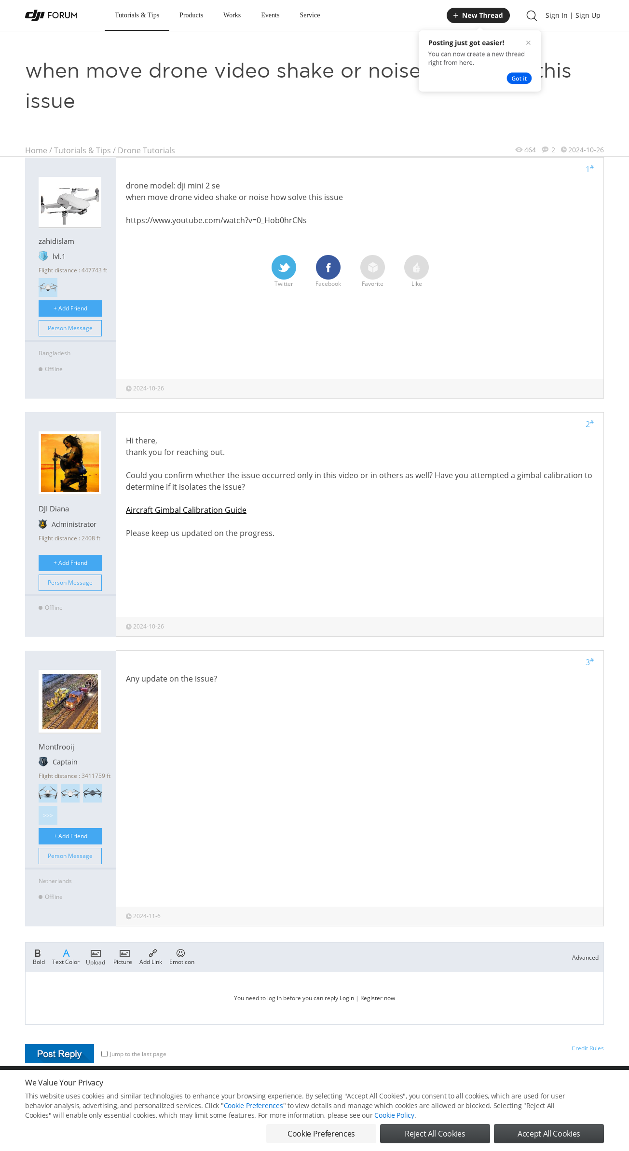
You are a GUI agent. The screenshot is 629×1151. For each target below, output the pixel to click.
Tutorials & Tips (137, 15)
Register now (377, 998)
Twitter (284, 271)
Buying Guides (527, 1087)
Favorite (372, 271)
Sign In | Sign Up (573, 15)
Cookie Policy (394, 1138)
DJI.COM (448, 1087)
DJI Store (483, 1087)
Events (270, 15)
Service (310, 15)
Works (232, 15)
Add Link (150, 956)
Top (599, 1087)
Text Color (66, 956)
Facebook (328, 271)
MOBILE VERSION (400, 1087)
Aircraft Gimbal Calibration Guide (186, 510)
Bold (39, 956)
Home (36, 150)
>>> (48, 815)
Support (570, 1087)
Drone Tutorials (146, 150)
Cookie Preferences (225, 1087)
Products (191, 15)
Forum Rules (278, 1087)
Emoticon (181, 956)
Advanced (585, 957)
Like (416, 271)
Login (347, 998)
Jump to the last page (133, 1054)
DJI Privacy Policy (167, 1087)
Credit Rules (588, 1048)
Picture (122, 956)
